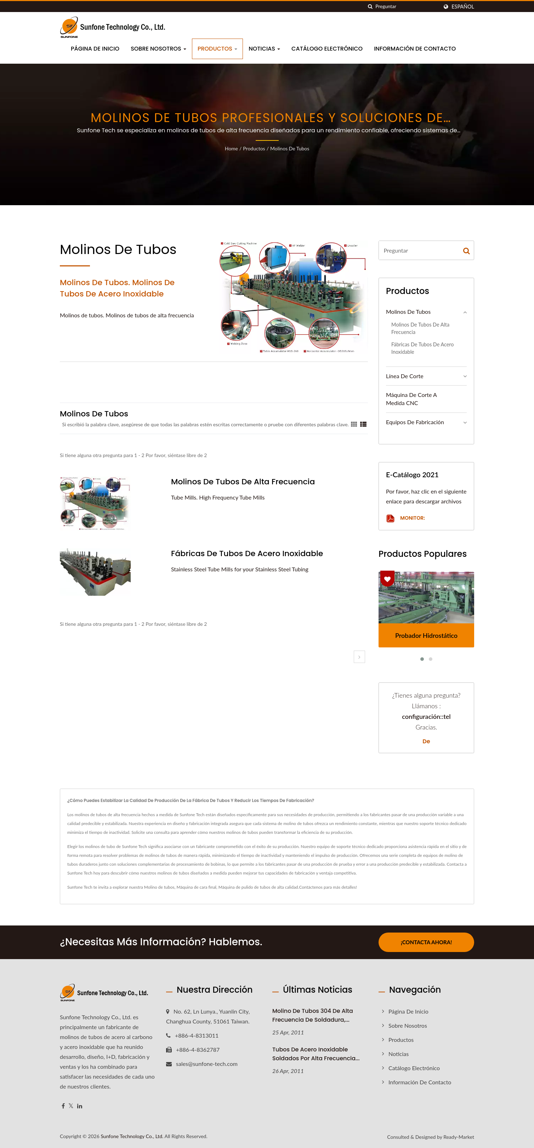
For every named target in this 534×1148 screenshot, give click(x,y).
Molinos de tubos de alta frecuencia (243, 482)
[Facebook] (63, 1106)
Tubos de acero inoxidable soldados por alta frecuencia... (316, 1053)
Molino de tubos (159, 887)
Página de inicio (95, 49)
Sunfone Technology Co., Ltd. (132, 1136)
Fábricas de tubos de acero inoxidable (247, 553)
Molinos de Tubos (289, 148)
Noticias (264, 49)
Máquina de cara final (196, 887)
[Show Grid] (354, 424)
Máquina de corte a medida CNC (411, 398)
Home (231, 148)
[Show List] (363, 424)
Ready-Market (458, 1137)
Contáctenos (311, 887)
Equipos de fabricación (415, 422)
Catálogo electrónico (327, 49)
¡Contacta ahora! (426, 942)
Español (462, 7)
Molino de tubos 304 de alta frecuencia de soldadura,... (312, 1015)
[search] (370, 6)
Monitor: (405, 518)
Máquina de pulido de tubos (244, 887)
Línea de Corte (405, 376)
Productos (217, 49)
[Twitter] (71, 1106)
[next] (359, 657)
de (426, 741)
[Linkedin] (79, 1106)
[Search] (406, 6)
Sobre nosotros (158, 49)
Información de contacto (415, 49)
